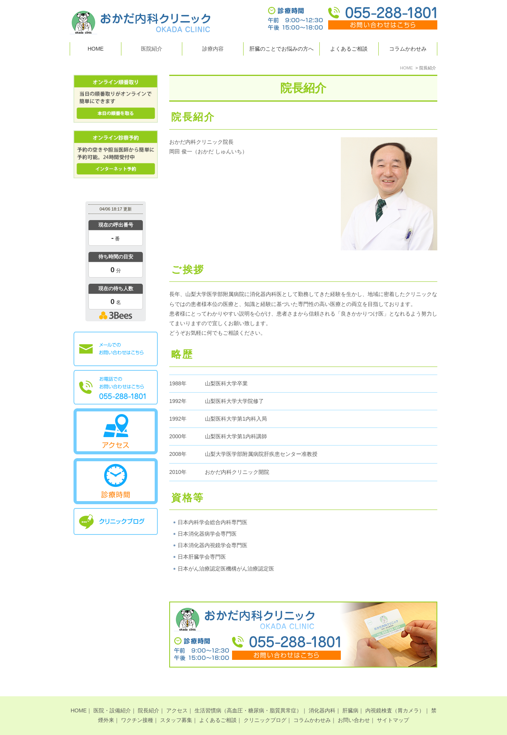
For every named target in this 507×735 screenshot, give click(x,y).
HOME (96, 49)
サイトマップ (393, 707)
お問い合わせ (354, 707)
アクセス (177, 698)
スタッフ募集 (176, 707)
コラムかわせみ (408, 49)
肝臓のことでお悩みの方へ (281, 49)
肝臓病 (350, 698)
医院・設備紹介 (112, 698)
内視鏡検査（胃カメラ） (394, 698)
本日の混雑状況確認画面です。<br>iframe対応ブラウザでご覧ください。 (115, 262)
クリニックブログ (265, 707)
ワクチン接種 (137, 707)
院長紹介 (148, 698)
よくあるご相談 (349, 49)
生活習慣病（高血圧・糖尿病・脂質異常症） (248, 698)
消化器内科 (322, 698)
